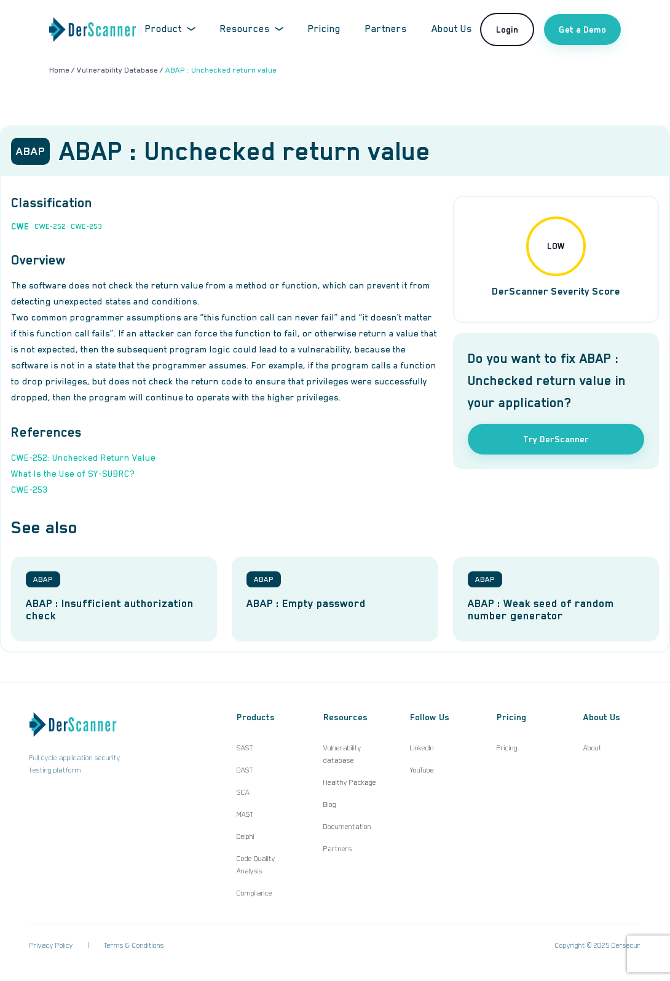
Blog (329, 804)
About (592, 748)
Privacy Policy (51, 945)
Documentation (347, 826)
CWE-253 (86, 226)
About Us (452, 28)
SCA (243, 792)
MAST (245, 814)
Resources (251, 28)
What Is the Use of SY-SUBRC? (73, 474)
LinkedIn (422, 748)
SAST (245, 748)
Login (507, 29)
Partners (386, 28)
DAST (245, 770)
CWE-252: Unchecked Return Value (83, 458)
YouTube (422, 770)
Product (170, 28)
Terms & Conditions (134, 945)
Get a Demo (582, 29)
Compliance (254, 893)
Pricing (324, 28)
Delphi (245, 836)
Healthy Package (349, 782)
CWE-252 (50, 226)
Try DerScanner (556, 439)
